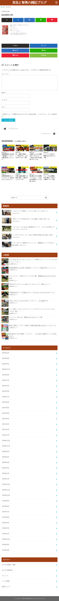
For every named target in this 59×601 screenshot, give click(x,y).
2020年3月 (5, 468)
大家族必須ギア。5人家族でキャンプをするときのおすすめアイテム (32, 292)
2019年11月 (6, 490)
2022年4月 (5, 386)
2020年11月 (6, 446)
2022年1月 (5, 396)
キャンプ (5, 575)
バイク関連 (5, 581)
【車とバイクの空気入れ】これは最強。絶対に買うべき (26, 220)
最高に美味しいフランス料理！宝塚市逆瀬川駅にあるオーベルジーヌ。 (33, 325)
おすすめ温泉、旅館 (9, 564)
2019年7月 (5, 511)
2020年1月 (5, 479)
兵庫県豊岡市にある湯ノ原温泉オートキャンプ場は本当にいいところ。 (33, 268)
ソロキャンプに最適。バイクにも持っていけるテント (25, 212)
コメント (5, 74)
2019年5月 (5, 522)
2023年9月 (5, 358)
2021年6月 (5, 413)
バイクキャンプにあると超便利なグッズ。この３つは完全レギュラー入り (28, 228)
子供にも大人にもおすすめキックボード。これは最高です (28, 301)
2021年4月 (5, 418)
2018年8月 (5, 550)
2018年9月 (5, 544)
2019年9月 (5, 501)
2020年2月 (5, 473)
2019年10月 (6, 495)
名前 (4, 92)
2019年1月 (5, 533)
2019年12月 (6, 484)
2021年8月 (5, 407)
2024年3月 (5, 353)
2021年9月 (5, 402)
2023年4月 (5, 364)
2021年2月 (5, 429)
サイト (3, 107)
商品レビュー (6, 586)
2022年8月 (5, 374)
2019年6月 (5, 517)
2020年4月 (5, 462)
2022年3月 (5, 391)
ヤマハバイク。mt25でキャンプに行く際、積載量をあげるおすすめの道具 (32, 277)
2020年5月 (5, 457)
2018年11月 (6, 539)
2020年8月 (5, 451)
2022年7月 (5, 380)
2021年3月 (5, 424)
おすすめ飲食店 (7, 570)
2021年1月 (5, 435)
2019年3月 (5, 528)
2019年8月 (5, 506)
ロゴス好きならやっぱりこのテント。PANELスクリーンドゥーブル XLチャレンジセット (33, 261)
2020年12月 (6, 440)
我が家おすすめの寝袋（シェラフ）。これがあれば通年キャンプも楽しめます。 (33, 335)
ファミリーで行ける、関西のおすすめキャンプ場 (25, 317)
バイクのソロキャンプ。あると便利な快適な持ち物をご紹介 (27, 236)
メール (4, 100)
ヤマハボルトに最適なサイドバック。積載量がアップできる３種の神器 (28, 244)
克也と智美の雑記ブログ (29, 2)
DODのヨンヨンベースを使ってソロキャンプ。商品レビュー (29, 284)
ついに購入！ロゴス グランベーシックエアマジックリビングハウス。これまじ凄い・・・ (32, 310)
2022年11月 (6, 369)
